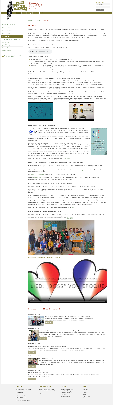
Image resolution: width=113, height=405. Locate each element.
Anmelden (100, 9)
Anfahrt (85, 394)
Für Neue (48, 13)
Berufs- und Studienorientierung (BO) (12, 39)
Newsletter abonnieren (67, 389)
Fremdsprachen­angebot (8, 24)
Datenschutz (86, 391)
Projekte (27, 13)
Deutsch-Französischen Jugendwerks (79, 170)
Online (54, 13)
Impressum (86, 389)
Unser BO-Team (5, 42)
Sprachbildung (5, 45)
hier (73, 207)
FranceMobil (69, 217)
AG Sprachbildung (6, 47)
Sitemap (85, 392)
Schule (14, 13)
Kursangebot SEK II (7, 30)
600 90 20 (22, 395)
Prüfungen (33, 13)
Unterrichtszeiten (6, 50)
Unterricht (20, 13)
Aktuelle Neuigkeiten (66, 392)
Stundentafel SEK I (6, 27)
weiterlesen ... (42, 394)
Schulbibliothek (65, 396)
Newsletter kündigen (66, 391)
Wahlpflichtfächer (6, 33)
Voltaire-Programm (38, 177)
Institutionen (41, 13)
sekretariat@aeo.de (25, 400)
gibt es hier (67, 158)
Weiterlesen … (48, 322)
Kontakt (60, 13)
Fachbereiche (5, 36)
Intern (64, 13)
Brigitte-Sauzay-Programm (37, 174)
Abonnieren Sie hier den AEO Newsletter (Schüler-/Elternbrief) (13, 56)
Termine (63, 394)
